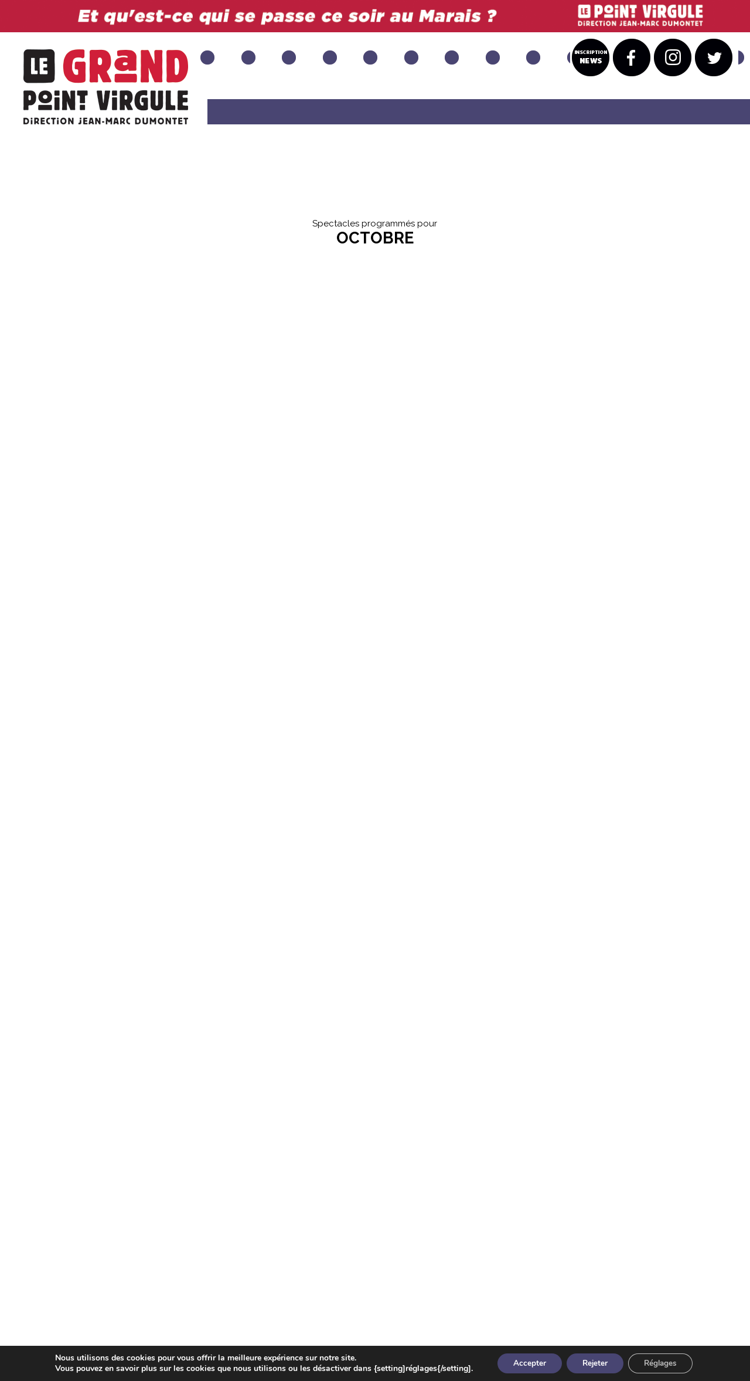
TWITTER (409, 1273)
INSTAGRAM (335, 1273)
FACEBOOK (256, 1273)
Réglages (664, 1362)
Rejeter (594, 1362)
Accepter (525, 1362)
